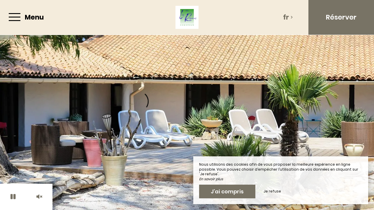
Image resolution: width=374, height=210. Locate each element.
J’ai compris (227, 191)
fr (288, 17)
